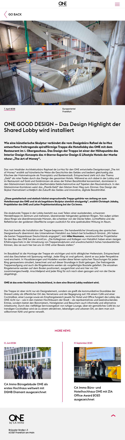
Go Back (15, 14)
